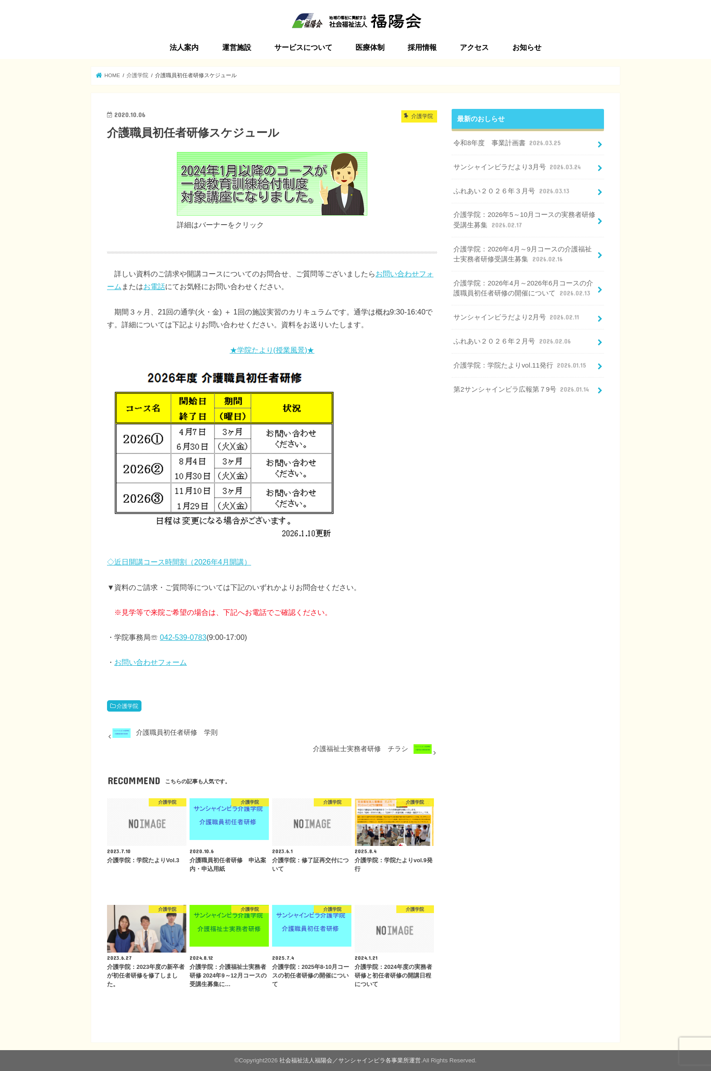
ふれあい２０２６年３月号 (511, 191)
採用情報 (422, 47)
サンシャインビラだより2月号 (516, 317)
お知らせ (526, 47)
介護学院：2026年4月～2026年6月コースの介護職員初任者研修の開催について (523, 289)
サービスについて (303, 47)
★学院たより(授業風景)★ (272, 350)
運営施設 (236, 47)
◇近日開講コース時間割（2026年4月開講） (179, 562)
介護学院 (127, 706)
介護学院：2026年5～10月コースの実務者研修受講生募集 (524, 220)
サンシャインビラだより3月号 (517, 167)
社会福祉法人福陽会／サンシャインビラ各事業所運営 (350, 1060)
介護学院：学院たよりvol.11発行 (520, 365)
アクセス (474, 47)
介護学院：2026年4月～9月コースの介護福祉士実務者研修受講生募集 (522, 255)
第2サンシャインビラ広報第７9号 (522, 389)
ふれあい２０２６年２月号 (512, 341)
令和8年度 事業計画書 (507, 142)
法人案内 (184, 47)
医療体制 (370, 47)
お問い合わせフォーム (150, 662)
